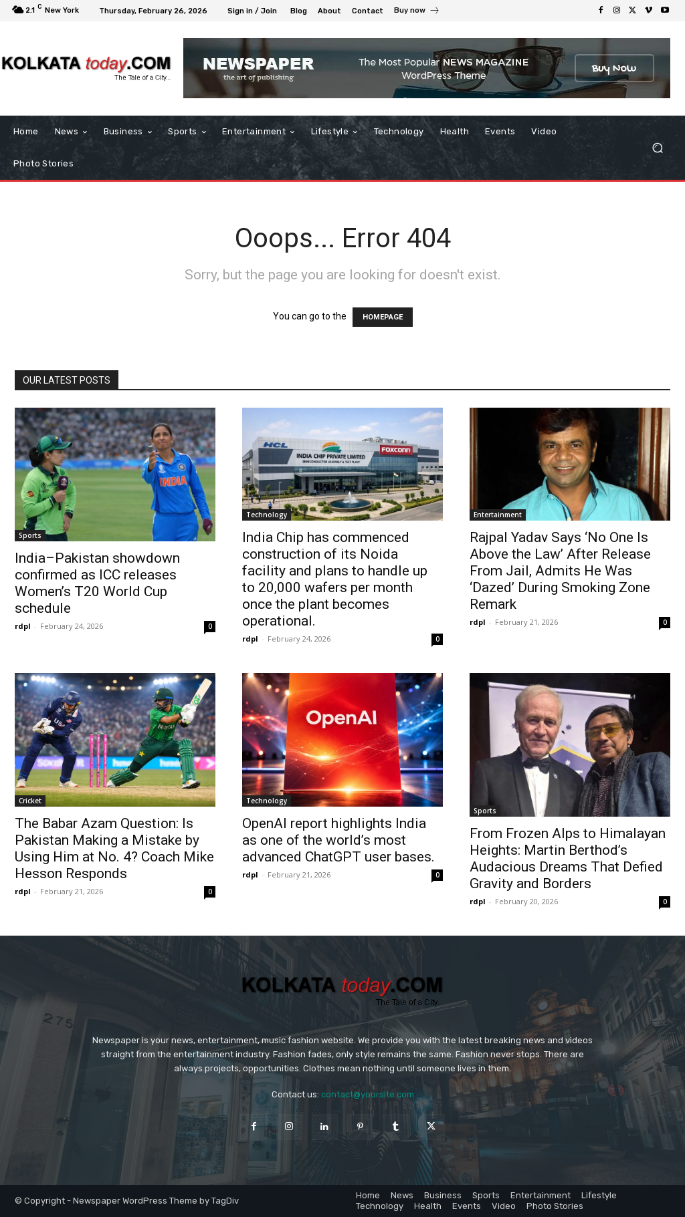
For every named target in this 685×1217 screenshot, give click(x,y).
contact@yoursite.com (367, 1094)
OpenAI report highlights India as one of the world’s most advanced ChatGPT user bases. (338, 840)
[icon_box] (417, 12)
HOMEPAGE (383, 317)
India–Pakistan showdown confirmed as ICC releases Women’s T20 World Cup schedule (97, 583)
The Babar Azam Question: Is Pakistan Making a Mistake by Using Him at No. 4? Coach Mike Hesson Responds (114, 848)
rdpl (23, 626)
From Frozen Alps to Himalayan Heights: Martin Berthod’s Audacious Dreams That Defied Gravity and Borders (568, 858)
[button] (657, 148)
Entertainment (498, 514)
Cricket (30, 800)
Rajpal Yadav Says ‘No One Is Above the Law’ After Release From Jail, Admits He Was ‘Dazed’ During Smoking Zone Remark (560, 570)
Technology (266, 514)
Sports (30, 535)
